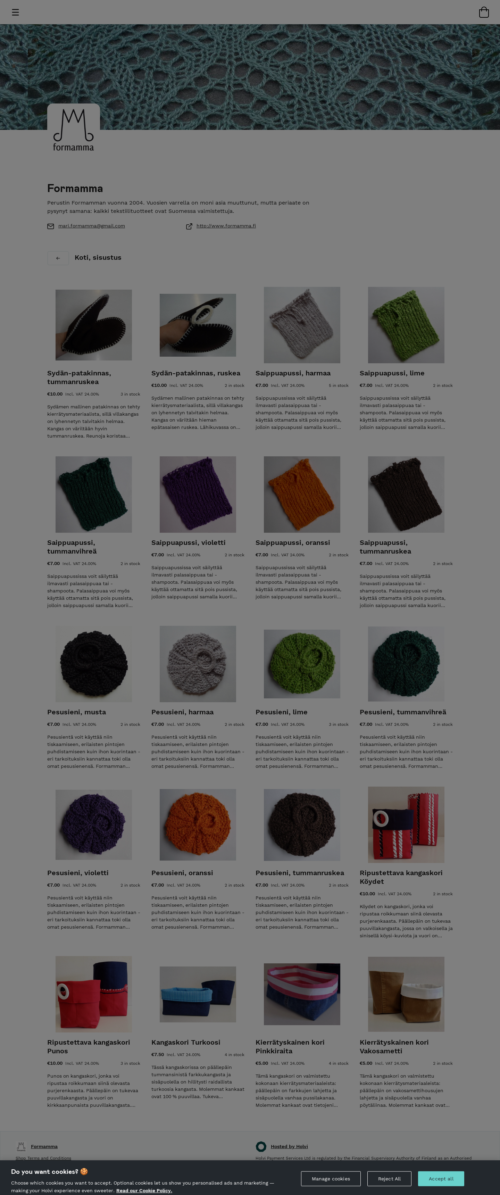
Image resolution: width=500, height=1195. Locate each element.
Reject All (389, 1183)
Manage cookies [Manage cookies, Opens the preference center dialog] (331, 1183)
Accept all (441, 1183)
